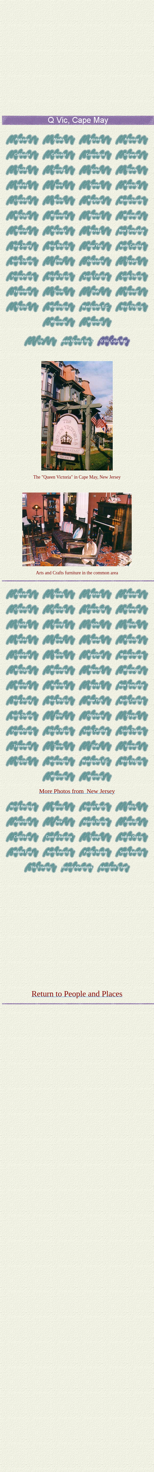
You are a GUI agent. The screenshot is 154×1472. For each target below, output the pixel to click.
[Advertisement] (52, 54)
